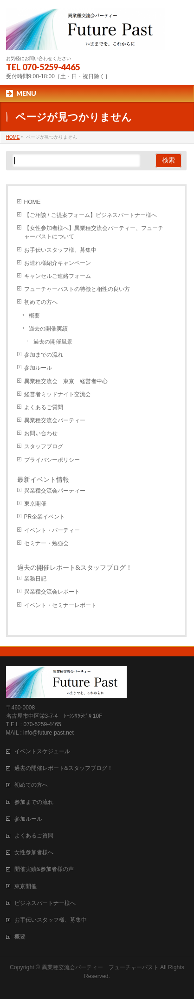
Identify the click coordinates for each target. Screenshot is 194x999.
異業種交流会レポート (52, 591)
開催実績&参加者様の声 (44, 869)
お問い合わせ (41, 433)
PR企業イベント (44, 516)
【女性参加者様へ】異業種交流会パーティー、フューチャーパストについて (93, 232)
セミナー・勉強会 (46, 543)
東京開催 (35, 503)
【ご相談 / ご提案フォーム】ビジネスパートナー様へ (90, 215)
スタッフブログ (43, 446)
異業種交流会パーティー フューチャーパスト (100, 967)
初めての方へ (41, 302)
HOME (32, 202)
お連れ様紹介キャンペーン (57, 263)
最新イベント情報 (43, 479)
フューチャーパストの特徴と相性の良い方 (77, 289)
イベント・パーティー (52, 530)
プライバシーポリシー (52, 460)
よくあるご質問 (43, 407)
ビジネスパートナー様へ (45, 903)
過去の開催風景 (52, 341)
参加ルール (38, 367)
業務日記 (35, 578)
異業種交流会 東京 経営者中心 (66, 381)
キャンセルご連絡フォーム (57, 276)
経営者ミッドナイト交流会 (57, 394)
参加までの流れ (43, 354)
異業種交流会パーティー (54, 420)
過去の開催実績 (48, 328)
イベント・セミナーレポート (60, 605)
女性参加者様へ (33, 852)
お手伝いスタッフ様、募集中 (60, 250)
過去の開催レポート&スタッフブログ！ (75, 567)
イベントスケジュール (42, 751)
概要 (34, 315)
